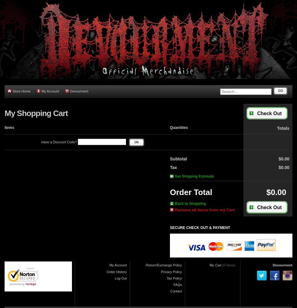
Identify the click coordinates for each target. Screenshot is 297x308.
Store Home (19, 91)
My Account (48, 91)
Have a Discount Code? (83, 142)
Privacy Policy (171, 272)
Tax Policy (174, 278)
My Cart (216, 265)
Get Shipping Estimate (192, 176)
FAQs (177, 285)
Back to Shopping (188, 203)
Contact (176, 291)
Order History (117, 272)
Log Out (121, 278)
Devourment (76, 91)
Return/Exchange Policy (164, 265)
